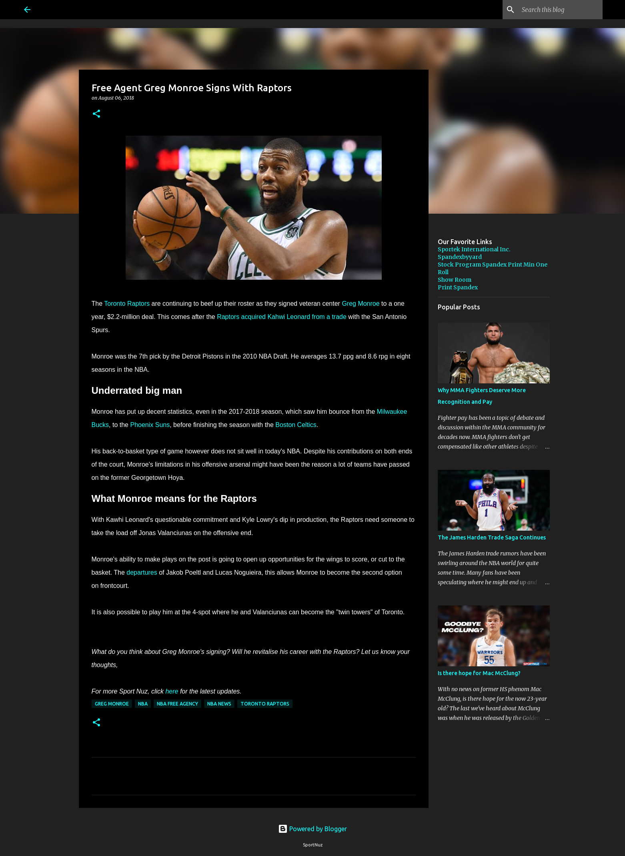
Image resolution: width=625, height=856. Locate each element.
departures (141, 572)
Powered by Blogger (312, 828)
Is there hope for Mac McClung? (479, 673)
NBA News (219, 703)
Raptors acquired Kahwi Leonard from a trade (282, 316)
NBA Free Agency (177, 703)
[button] (96, 114)
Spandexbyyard (460, 257)
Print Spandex (458, 287)
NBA (143, 703)
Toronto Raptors (127, 303)
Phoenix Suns (150, 424)
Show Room (454, 279)
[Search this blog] (561, 9)
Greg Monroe (360, 303)
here (171, 691)
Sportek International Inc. (474, 249)
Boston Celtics (295, 424)
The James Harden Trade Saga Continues (492, 537)
